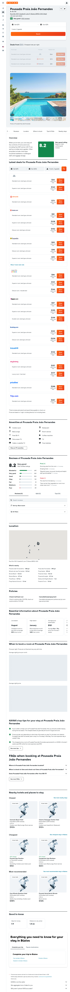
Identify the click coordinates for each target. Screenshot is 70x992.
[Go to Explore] (3, 29)
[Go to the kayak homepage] (12, 3)
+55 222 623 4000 (16, 16)
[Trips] (3, 41)
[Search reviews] (39, 500)
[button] (3, 3)
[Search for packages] (3, 20)
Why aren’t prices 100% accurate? (39, 988)
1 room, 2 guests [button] (17, 29)
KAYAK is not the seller (39, 982)
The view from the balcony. (50, 481)
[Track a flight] (3, 32)
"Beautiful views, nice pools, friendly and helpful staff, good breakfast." (53, 472)
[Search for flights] (3, 8)
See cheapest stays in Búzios (58, 834)
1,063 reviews (25, 18)
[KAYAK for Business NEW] (3, 36)
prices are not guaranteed (45, 976)
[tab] (18, 493)
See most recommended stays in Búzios (55, 871)
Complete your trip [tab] (17, 947)
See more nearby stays (60, 798)
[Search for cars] (3, 16)
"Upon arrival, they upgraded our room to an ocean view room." (52, 484)
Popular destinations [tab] (32, 947)
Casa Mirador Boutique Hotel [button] (18, 893)
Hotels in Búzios (43, 958)
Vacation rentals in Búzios (20, 961)
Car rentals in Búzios (18, 958)
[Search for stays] (3, 12)
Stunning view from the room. (51, 466)
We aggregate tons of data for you (39, 985)
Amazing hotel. (47, 469)
